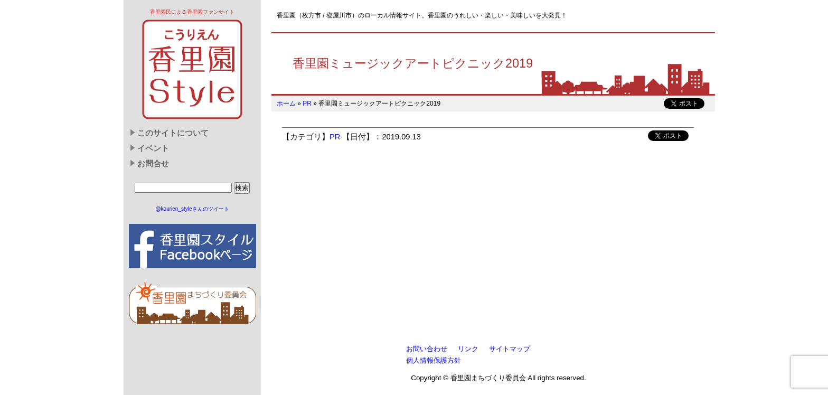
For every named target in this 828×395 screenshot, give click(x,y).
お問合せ (153, 163)
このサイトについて (173, 133)
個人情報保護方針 (433, 360)
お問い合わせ (426, 349)
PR (307, 103)
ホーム (286, 103)
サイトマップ (509, 349)
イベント (153, 148)
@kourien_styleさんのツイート (192, 209)
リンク (468, 349)
